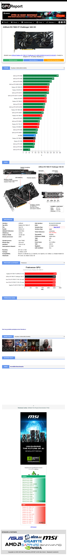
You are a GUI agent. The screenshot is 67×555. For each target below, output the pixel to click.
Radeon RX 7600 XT (27, 521)
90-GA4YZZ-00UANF (55, 223)
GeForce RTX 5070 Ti (28, 485)
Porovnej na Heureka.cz (53, 60)
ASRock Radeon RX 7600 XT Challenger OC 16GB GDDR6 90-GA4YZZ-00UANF (34, 55)
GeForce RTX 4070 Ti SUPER (30, 487)
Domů (5, 22)
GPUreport (33, 527)
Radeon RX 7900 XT (27, 510)
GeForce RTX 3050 (27, 501)
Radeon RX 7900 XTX (28, 507)
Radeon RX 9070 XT (27, 509)
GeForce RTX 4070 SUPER (29, 491)
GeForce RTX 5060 (27, 496)
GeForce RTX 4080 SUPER (29, 484)
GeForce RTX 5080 (27, 482)
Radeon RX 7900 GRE (28, 514)
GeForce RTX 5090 (27, 478)
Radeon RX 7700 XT (27, 517)
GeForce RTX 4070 (27, 492)
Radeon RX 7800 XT (27, 516)
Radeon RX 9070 (26, 512)
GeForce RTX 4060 (27, 499)
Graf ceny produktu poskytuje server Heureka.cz (14, 329)
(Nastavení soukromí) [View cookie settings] (52, 552)
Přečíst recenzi (13, 60)
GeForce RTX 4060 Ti (28, 498)
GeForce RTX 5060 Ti (28, 494)
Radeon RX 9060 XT (27, 519)
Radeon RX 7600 (26, 523)
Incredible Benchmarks (17, 366)
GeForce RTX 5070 (27, 489)
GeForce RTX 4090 (27, 480)
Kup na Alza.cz (33, 60)
